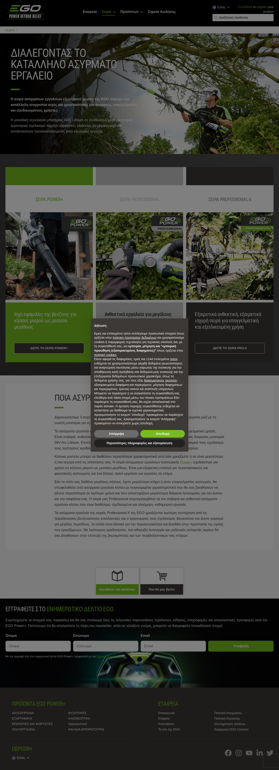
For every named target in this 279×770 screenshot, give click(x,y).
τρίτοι (173, 359)
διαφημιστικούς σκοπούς (160, 380)
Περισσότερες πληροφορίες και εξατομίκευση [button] (139, 443)
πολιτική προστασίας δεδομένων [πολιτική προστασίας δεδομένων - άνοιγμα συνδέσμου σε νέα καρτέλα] (135, 337)
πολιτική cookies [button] (105, 355)
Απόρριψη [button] (116, 433)
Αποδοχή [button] (162, 433)
